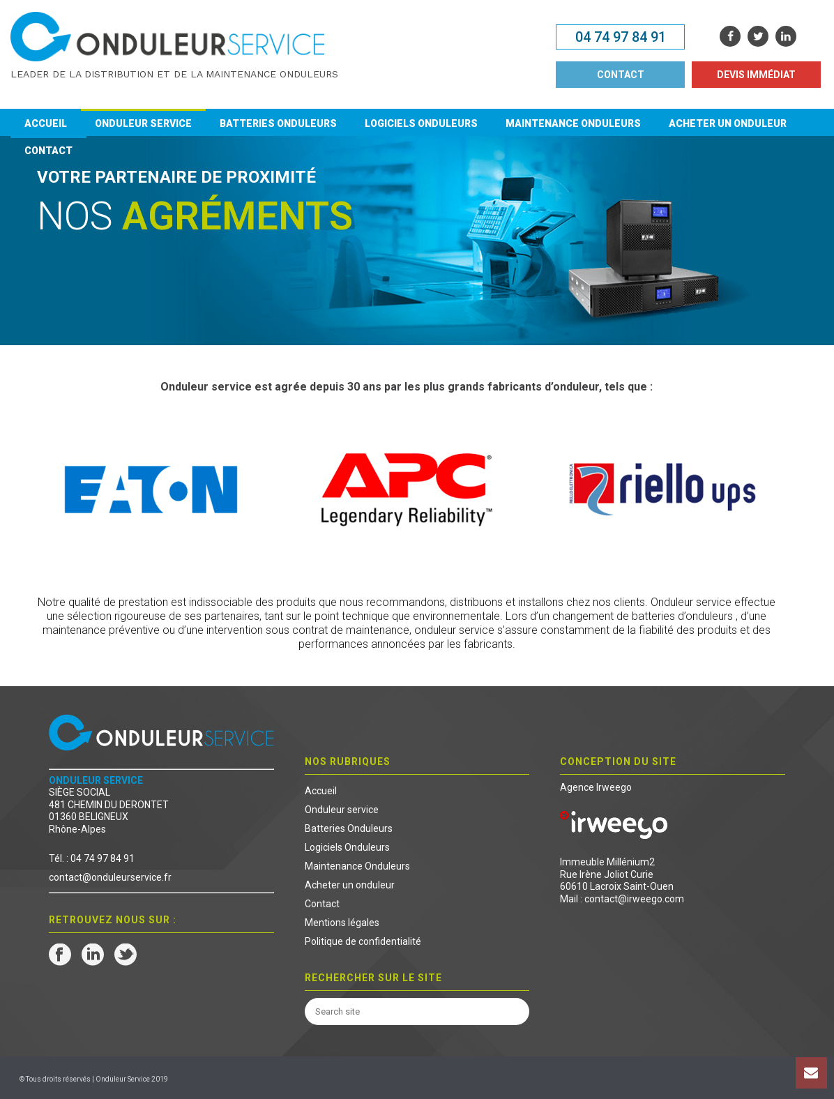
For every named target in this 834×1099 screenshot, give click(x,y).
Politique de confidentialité (363, 941)
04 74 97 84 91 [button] (620, 37)
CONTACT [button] (620, 74)
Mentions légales (342, 922)
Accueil (45, 123)
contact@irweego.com (634, 898)
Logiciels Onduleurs (421, 123)
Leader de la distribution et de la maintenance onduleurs (174, 73)
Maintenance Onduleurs (573, 123)
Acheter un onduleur (728, 123)
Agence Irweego (596, 787)
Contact (48, 150)
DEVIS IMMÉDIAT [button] (756, 74)
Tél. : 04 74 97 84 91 (92, 858)
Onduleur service (143, 123)
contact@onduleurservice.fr (110, 877)
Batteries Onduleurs (278, 123)
